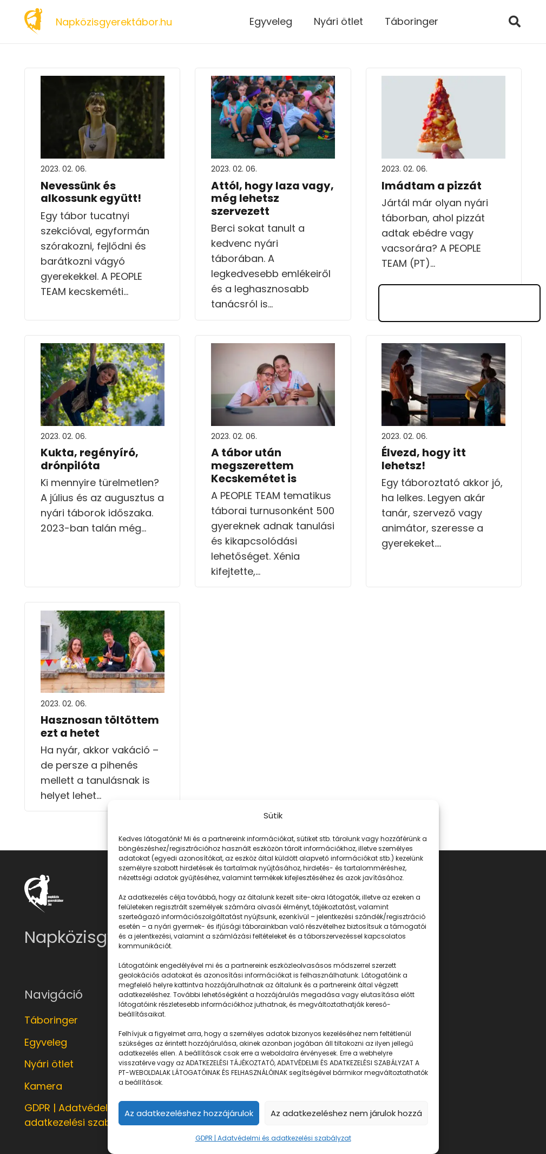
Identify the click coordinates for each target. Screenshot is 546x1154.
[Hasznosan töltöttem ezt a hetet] (103, 618)
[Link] (33, 21)
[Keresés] (515, 21)
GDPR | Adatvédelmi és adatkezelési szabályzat (273, 1138)
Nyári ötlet (49, 1064)
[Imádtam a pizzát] (443, 83)
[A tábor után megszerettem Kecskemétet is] (273, 350)
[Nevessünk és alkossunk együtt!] (103, 83)
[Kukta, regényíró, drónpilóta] (103, 350)
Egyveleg (45, 1042)
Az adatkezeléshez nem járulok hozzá (346, 1113)
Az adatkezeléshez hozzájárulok (188, 1113)
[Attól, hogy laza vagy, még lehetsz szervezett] (273, 83)
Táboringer (51, 1020)
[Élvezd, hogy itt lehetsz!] (443, 350)
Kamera (43, 1086)
